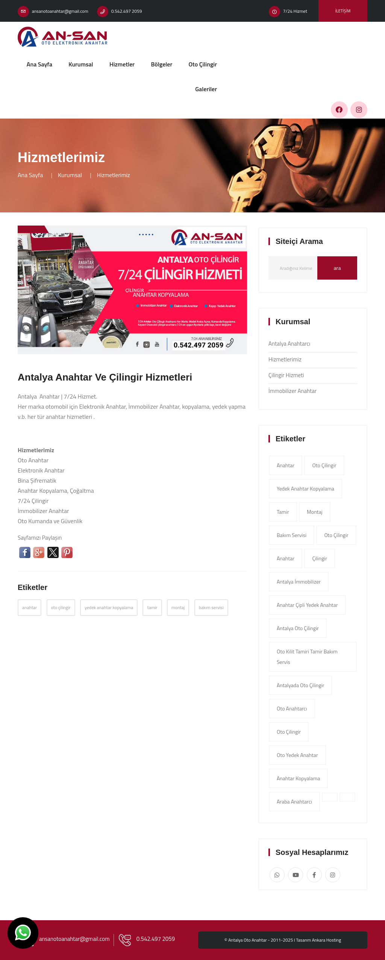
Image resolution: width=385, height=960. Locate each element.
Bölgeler (161, 64)
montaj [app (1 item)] (315, 512)
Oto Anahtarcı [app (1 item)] (292, 708)
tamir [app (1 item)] (283, 512)
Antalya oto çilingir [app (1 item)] (298, 628)
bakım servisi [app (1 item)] (291, 535)
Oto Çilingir (203, 64)
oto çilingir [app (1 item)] (324, 465)
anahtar (29, 607)
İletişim (342, 11)
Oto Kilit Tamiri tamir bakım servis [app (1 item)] (307, 656)
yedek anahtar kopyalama (109, 607)
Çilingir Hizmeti (286, 375)
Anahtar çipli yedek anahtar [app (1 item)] (307, 605)
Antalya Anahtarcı (289, 343)
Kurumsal (80, 64)
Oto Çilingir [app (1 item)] (289, 732)
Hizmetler (122, 64)
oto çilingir (61, 607)
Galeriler (206, 88)
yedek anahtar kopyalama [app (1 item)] (305, 488)
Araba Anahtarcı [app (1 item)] (294, 801)
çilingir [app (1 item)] (319, 558)
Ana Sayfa (39, 64)
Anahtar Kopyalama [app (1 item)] (298, 778)
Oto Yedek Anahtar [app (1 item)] (297, 755)
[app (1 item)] (330, 797)
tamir (152, 607)
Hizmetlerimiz (285, 359)
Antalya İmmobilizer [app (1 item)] (299, 581)
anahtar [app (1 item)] (285, 465)
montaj (178, 607)
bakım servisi (211, 607)
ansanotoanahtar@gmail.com (60, 11)
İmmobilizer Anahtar (292, 391)
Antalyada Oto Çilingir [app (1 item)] (300, 685)
